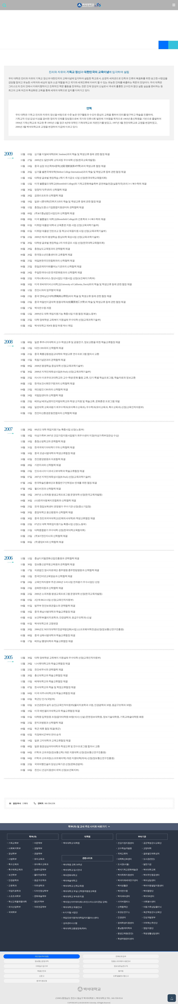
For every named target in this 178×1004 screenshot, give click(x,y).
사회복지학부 (14, 848)
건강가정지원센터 (126, 843)
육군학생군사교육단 (152, 913)
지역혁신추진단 (150, 924)
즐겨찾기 (163, 45)
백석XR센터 (148, 897)
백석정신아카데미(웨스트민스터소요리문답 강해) (85, 902)
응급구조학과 (40, 881)
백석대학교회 (149, 870)
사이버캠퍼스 (124, 902)
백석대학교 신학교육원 (73, 886)
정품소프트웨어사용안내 (30, 963)
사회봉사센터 (149, 902)
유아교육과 (39, 859)
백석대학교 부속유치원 (73, 897)
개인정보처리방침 (30, 958)
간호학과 (12, 886)
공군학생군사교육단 (152, 843)
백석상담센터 (149, 881)
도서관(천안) (149, 859)
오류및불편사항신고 (30, 972)
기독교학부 (13, 843)
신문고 (143, 968)
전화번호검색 (86, 958)
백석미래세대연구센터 (128, 881)
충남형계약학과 (125, 929)
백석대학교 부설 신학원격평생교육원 (79, 892)
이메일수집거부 (87, 963)
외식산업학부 (14, 908)
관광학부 (38, 854)
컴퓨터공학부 (40, 870)
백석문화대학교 (70, 875)
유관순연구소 (124, 913)
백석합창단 (148, 892)
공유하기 (173, 45)
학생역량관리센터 (126, 940)
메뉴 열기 (174, 5)
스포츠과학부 (14, 897)
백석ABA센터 (124, 897)
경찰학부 (38, 848)
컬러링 (86, 968)
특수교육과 (13, 865)
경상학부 (12, 854)
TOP (171, 999)
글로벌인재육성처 (151, 854)
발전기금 (147, 865)
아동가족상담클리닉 (152, 908)
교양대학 (147, 848)
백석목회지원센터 (126, 875)
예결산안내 (30, 968)
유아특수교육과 (41, 865)
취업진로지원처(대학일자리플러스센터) (81, 919)
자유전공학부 (40, 908)
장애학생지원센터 (126, 924)
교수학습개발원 (125, 848)
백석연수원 (123, 892)
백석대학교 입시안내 (72, 870)
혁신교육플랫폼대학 (17, 902)
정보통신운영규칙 (143, 958)
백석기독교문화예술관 (128, 870)
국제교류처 (123, 854)
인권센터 (122, 919)
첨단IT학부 (39, 902)
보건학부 (12, 875)
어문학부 (38, 843)
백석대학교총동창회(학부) (75, 929)
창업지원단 (148, 929)
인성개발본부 (149, 919)
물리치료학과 (40, 875)
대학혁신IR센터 (125, 859)
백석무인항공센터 (151, 875)
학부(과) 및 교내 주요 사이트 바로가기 (87, 826)
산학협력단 (123, 908)
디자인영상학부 (41, 892)
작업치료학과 (14, 892)
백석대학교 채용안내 (72, 908)
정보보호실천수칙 (143, 963)
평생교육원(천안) (125, 935)
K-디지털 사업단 (70, 913)
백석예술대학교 (70, 881)
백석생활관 (123, 886)
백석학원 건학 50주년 (72, 865)
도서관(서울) (123, 865)
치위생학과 (39, 886)
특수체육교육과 (15, 870)
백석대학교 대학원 (71, 843)
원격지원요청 (86, 972)
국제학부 (12, 913)
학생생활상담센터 (151, 935)
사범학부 (12, 859)
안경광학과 (13, 881)
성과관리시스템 (70, 924)
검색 (5, 6)
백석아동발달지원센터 (153, 886)
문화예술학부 (40, 897)
